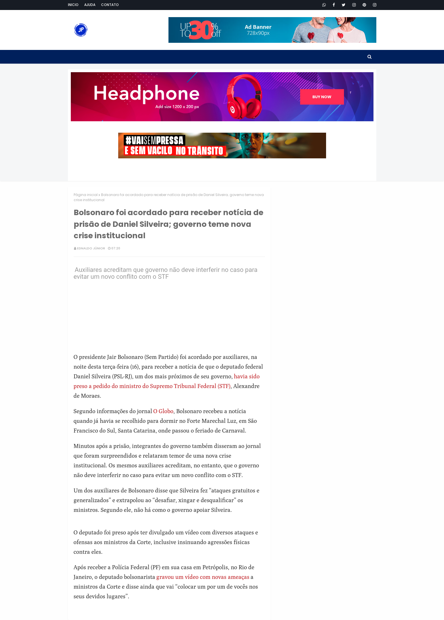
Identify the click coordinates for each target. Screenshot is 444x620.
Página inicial (86, 194)
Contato (110, 4)
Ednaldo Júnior (91, 248)
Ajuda (89, 4)
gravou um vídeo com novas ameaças (202, 576)
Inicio (73, 4)
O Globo (163, 411)
